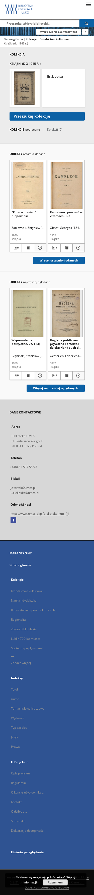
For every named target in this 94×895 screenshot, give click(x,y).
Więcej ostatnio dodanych (59, 260)
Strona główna (13, 39)
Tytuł (14, 689)
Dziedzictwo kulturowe (55, 39)
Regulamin (18, 783)
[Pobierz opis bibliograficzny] (16, 247)
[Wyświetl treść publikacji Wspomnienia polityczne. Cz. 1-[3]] (28, 375)
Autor (15, 699)
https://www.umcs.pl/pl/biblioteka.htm (40, 513)
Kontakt (16, 802)
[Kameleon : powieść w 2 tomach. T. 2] (66, 185)
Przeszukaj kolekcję (32, 116)
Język (14, 737)
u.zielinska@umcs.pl (25, 493)
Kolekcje (31, 39)
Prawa (15, 747)
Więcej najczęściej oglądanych (55, 388)
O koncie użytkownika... (27, 792)
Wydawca (18, 718)
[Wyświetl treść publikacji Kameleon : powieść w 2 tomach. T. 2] (66, 247)
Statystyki (18, 821)
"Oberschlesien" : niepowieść (25, 214)
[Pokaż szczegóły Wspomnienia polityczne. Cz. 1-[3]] (39, 375)
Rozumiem (55, 882)
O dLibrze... (19, 811)
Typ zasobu (19, 727)
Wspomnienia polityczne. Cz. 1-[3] (26, 342)
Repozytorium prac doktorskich (33, 610)
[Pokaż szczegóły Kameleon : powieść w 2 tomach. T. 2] (78, 247)
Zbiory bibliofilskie (24, 629)
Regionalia (18, 619)
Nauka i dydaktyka (24, 600)
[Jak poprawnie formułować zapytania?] (85, 32)
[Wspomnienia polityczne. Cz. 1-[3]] (28, 313)
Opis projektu (20, 773)
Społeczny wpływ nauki (27, 648)
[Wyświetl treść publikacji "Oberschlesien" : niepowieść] (28, 247)
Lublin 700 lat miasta (26, 639)
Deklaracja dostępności (27, 830)
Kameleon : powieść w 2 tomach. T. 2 (66, 214)
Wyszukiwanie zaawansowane (58, 31)
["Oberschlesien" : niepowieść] (28, 185)
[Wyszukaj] (86, 23)
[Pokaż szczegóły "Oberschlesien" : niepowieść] (39, 247)
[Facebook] (13, 520)
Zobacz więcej (21, 663)
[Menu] (88, 4)
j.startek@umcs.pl (23, 488)
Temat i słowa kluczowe (28, 708)
